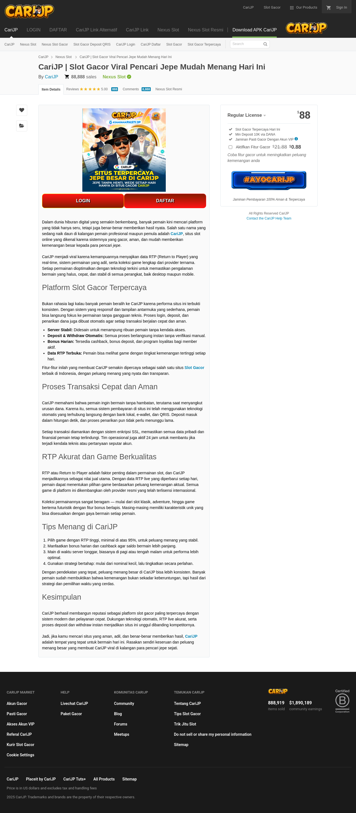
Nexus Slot (28, 44)
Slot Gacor (174, 44)
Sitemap (181, 744)
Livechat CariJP (74, 703)
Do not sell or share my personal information (212, 734)
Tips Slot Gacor (187, 714)
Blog (118, 714)
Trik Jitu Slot (185, 724)
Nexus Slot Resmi (168, 89)
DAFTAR (165, 200)
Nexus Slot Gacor (55, 44)
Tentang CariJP (187, 703)
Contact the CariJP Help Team (269, 218)
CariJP (9, 44)
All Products (104, 779)
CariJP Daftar (151, 44)
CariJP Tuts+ (74, 779)
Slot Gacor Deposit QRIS (91, 44)
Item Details (51, 89)
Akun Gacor (17, 703)
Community (124, 703)
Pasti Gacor (17, 714)
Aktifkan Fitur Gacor (268, 146)
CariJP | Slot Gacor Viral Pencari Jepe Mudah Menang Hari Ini (126, 57)
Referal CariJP (19, 734)
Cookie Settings (20, 755)
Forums (120, 724)
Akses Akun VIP (20, 724)
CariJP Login (125, 44)
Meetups (121, 734)
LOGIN (83, 200)
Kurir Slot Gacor (20, 744)
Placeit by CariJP (41, 779)
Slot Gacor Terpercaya (204, 44)
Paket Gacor (71, 714)
